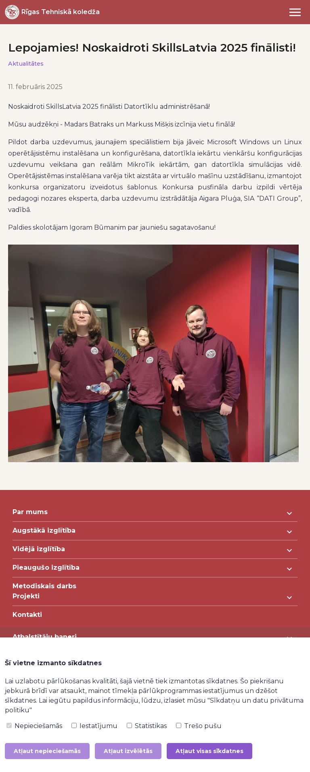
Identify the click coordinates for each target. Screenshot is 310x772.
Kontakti (27, 614)
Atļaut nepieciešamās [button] (47, 751)
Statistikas (147, 726)
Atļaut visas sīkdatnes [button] (209, 751)
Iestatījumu (94, 726)
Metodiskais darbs (44, 586)
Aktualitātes (26, 63)
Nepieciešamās (34, 726)
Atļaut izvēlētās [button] (128, 751)
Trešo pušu (199, 726)
